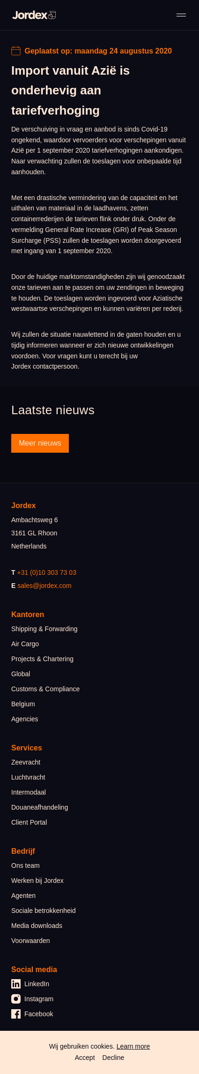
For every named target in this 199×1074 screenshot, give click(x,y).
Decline (114, 1057)
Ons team (25, 865)
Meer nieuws (40, 443)
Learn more (133, 1046)
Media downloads (36, 925)
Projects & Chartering (42, 659)
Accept (85, 1057)
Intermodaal (28, 792)
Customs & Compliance (45, 689)
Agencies (24, 719)
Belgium (23, 704)
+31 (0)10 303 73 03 (46, 572)
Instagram (32, 999)
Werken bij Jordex (37, 880)
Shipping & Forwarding (44, 629)
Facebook (32, 1014)
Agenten (23, 895)
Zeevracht (25, 762)
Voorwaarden (30, 940)
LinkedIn (30, 984)
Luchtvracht (28, 777)
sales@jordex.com (44, 585)
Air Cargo (25, 644)
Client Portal (29, 822)
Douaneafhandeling (39, 807)
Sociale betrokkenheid (43, 910)
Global (20, 674)
